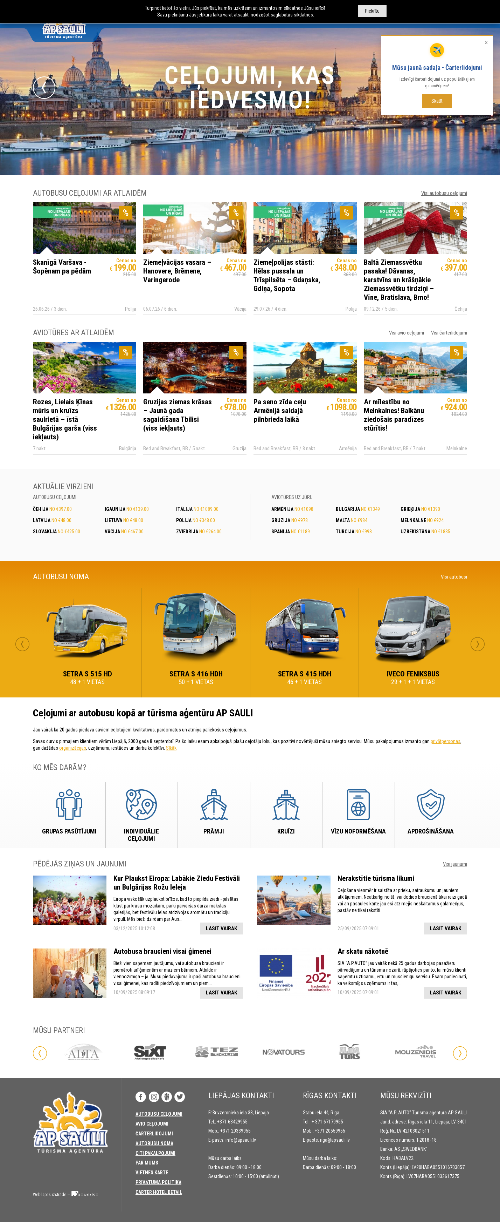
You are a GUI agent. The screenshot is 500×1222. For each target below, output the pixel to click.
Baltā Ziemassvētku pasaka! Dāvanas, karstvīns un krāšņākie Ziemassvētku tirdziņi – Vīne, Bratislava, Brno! (399, 280)
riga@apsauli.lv (335, 1140)
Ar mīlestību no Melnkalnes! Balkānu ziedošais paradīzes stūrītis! (394, 415)
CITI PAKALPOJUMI (155, 1153)
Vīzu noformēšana (358, 831)
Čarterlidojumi (154, 1133)
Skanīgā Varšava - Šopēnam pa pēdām (62, 266)
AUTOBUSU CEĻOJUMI (159, 1114)
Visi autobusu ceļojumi (444, 193)
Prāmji (213, 831)
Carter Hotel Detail (159, 1192)
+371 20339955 (235, 1131)
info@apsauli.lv (240, 1140)
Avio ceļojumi (152, 1124)
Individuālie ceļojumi (141, 835)
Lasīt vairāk (221, 928)
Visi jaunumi (455, 864)
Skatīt (437, 101)
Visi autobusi (454, 577)
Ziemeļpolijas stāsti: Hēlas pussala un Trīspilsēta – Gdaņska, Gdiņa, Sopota (287, 275)
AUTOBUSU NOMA (154, 1143)
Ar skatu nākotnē (363, 951)
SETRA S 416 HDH (196, 674)
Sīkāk (171, 748)
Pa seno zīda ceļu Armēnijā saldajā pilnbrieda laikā (280, 411)
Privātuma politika (158, 1182)
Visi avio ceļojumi (406, 333)
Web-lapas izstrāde (49, 1194)
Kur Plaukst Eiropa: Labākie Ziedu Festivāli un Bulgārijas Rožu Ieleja (176, 882)
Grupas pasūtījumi (69, 831)
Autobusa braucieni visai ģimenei (162, 951)
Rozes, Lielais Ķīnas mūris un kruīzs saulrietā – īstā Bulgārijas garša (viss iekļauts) (65, 419)
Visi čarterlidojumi (449, 333)
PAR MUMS (147, 1163)
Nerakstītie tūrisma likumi (376, 878)
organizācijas (72, 748)
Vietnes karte (152, 1172)
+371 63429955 (232, 1122)
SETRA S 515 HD (87, 674)
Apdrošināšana (431, 831)
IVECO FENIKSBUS (413, 674)
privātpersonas (445, 741)
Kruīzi (286, 831)
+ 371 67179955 (327, 1122)
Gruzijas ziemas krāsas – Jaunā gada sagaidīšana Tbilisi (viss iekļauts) (177, 415)
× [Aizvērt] (486, 42)
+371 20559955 (330, 1131)
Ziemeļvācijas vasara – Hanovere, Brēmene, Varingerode (177, 271)
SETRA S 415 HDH (304, 674)
